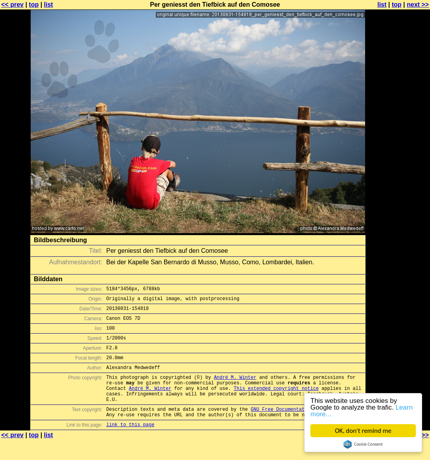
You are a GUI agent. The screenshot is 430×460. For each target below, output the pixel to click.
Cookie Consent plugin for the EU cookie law (363, 444)
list (48, 4)
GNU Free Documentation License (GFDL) (303, 426)
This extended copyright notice (276, 402)
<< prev (12, 4)
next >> (418, 4)
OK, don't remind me (363, 431)
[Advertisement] (398, 195)
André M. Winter (235, 389)
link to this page (130, 444)
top (34, 4)
